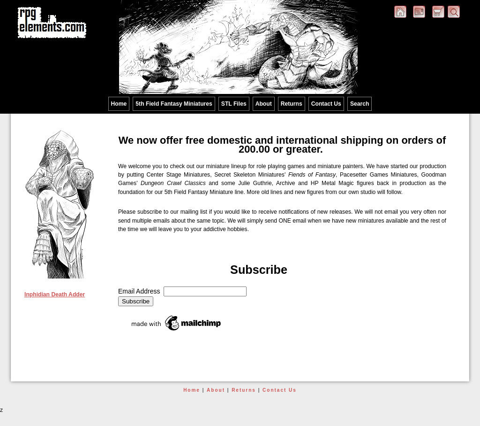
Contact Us (326, 104)
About (263, 104)
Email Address (141, 291)
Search (359, 104)
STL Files (234, 104)
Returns (291, 104)
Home (119, 104)
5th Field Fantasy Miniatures (173, 104)
